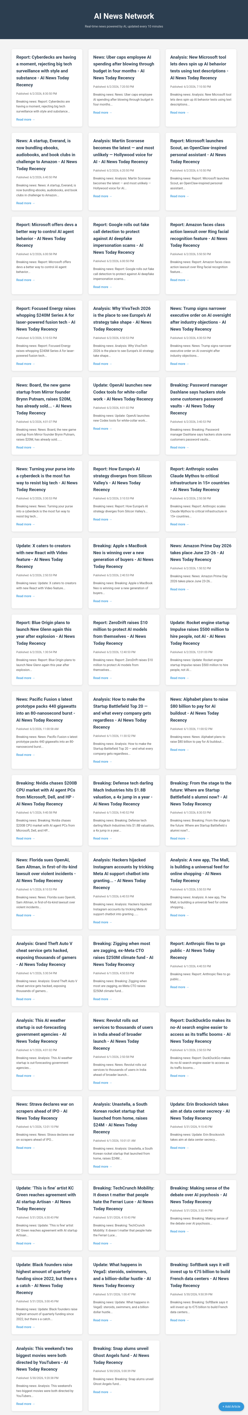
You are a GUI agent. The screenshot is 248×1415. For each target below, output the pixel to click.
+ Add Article (231, 1406)
